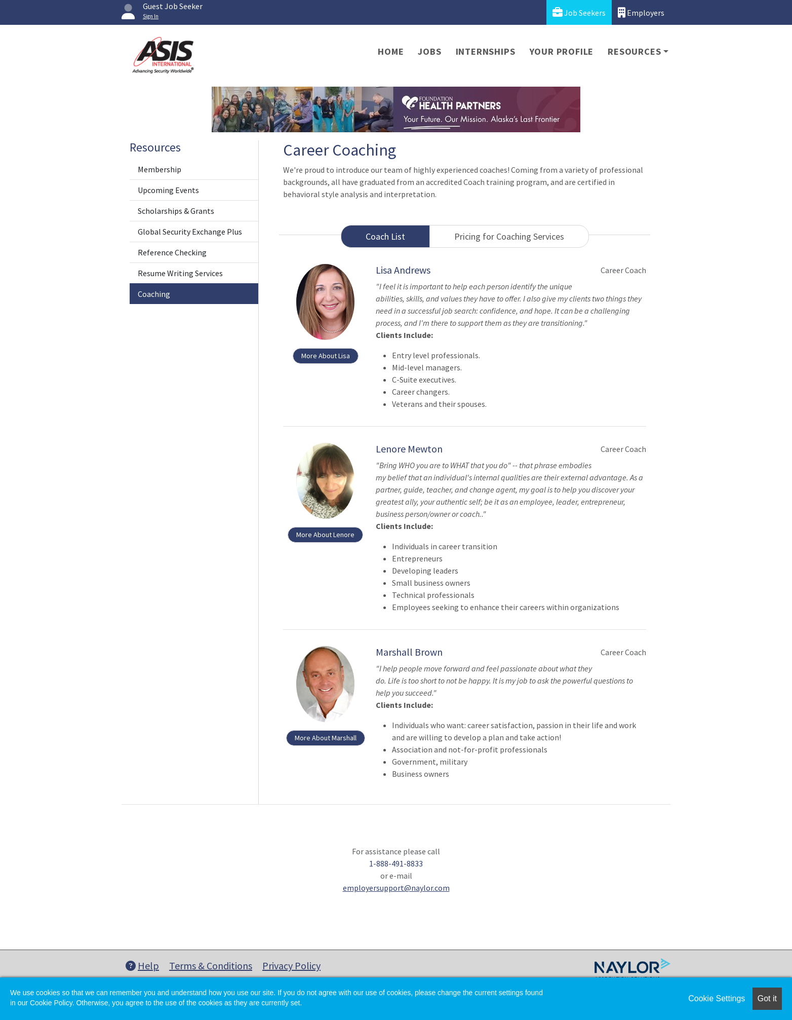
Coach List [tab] (385, 236)
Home (391, 51)
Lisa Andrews (403, 269)
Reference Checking (172, 252)
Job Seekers (579, 12)
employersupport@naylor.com (396, 888)
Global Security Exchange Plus (190, 231)
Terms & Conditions (210, 965)
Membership (159, 169)
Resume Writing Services (180, 273)
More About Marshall (326, 737)
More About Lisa (325, 355)
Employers (641, 12)
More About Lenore (325, 534)
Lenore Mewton (409, 448)
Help (142, 965)
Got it (767, 998)
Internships (486, 51)
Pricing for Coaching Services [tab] (509, 236)
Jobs (429, 51)
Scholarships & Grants (176, 211)
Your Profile (562, 51)
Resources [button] (634, 51)
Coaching (154, 294)
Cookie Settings (716, 998)
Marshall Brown (409, 652)
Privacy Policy (291, 965)
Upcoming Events (168, 190)
